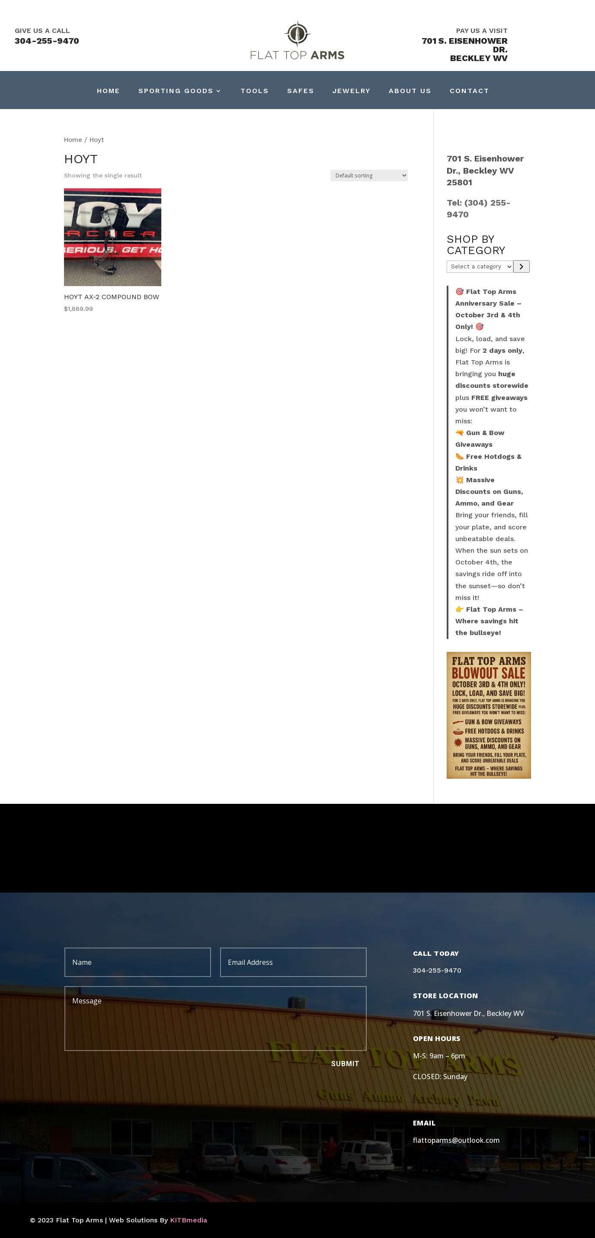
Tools (254, 91)
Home (108, 91)
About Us (410, 91)
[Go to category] (521, 266)
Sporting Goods (176, 91)
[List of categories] (480, 267)
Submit (345, 1064)
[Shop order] (369, 175)
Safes (300, 91)
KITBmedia (188, 1220)
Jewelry (352, 91)
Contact (469, 91)
